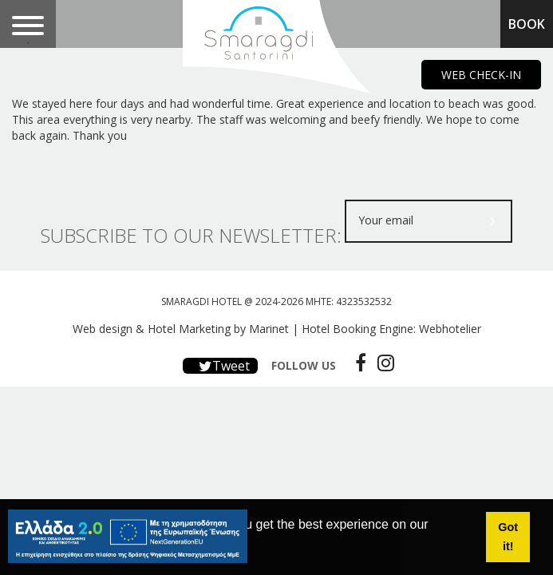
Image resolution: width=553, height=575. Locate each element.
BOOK (526, 24)
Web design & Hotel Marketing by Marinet (181, 328)
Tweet (220, 366)
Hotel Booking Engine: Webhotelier (391, 328)
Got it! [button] (508, 537)
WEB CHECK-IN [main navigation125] (481, 74)
